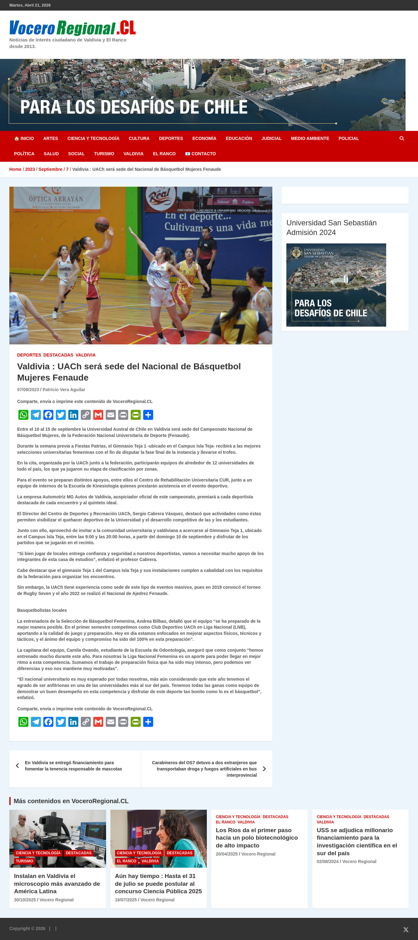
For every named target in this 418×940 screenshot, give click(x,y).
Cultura (139, 138)
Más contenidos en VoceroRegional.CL (71, 801)
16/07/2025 (126, 899)
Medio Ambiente (310, 138)
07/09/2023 (28, 389)
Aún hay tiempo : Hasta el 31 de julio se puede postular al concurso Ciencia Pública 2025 (158, 883)
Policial (348, 138)
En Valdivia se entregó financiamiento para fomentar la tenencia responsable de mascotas (73, 765)
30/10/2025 (25, 899)
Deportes (171, 138)
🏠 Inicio (24, 138)
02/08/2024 (328, 861)
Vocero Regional (57, 899)
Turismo (104, 153)
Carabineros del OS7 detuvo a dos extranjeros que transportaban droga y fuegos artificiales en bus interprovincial (204, 768)
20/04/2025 (227, 853)
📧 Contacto (200, 153)
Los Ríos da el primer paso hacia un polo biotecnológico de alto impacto (257, 838)
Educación (239, 138)
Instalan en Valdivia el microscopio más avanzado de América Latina (57, 883)
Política (24, 153)
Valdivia (133, 153)
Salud (51, 153)
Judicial (272, 138)
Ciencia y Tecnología (93, 138)
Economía (204, 138)
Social (76, 153)
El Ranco (164, 153)
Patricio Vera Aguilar (64, 389)
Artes (50, 138)
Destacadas (58, 354)
